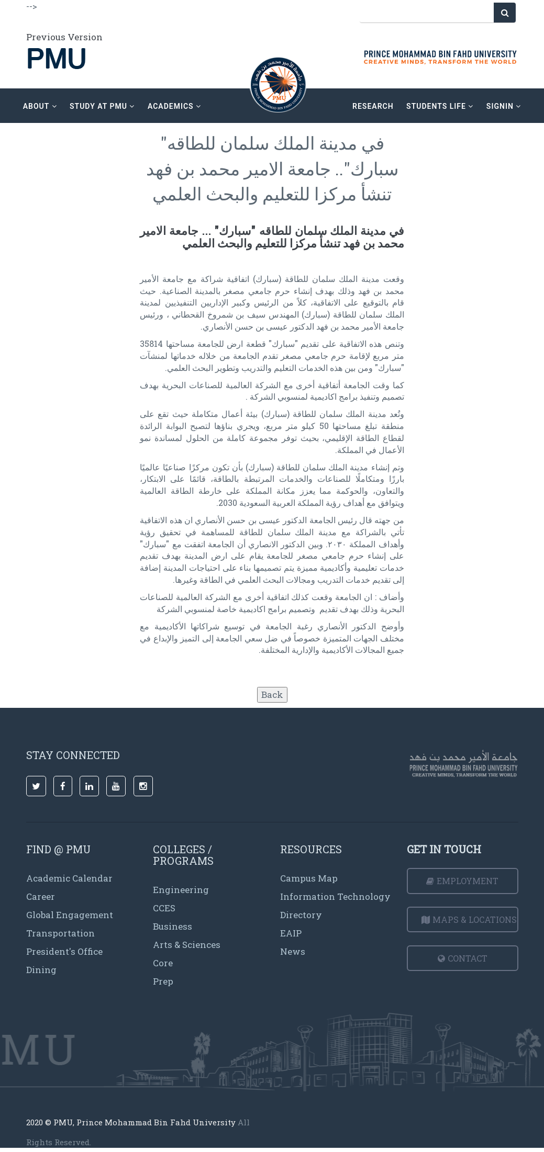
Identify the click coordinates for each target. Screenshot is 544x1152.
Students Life (439, 106)
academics (174, 106)
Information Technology (335, 896)
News (292, 951)
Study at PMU (102, 106)
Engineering (181, 890)
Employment (462, 880)
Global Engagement (69, 915)
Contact (462, 958)
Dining (41, 970)
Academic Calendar (69, 878)
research (373, 106)
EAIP (291, 933)
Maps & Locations (469, 919)
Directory (301, 915)
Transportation (60, 933)
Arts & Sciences (186, 945)
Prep (163, 981)
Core (163, 963)
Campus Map (309, 878)
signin (503, 106)
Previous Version (64, 37)
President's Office (64, 951)
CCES (164, 908)
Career (40, 896)
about (40, 106)
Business (172, 926)
